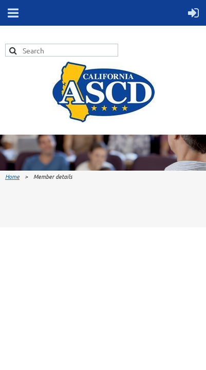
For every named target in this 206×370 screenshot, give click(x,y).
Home (12, 176)
